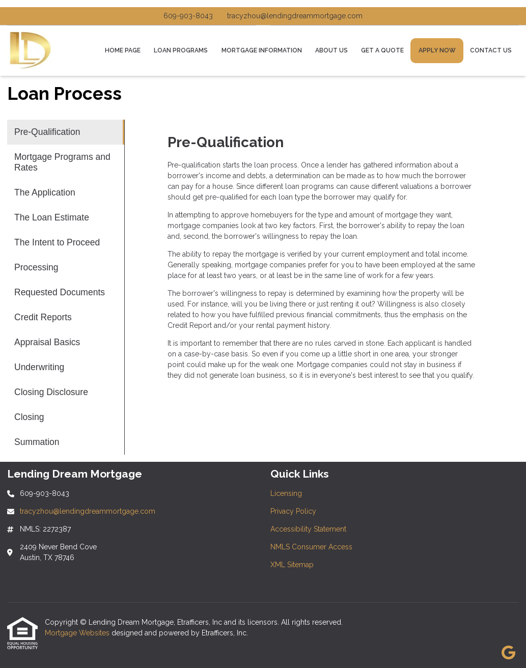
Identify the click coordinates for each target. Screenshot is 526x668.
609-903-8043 (188, 16)
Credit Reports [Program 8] (43, 317)
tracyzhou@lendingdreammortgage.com (295, 16)
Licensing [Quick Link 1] (286, 493)
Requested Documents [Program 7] (59, 292)
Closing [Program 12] (29, 417)
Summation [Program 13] (37, 442)
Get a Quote (382, 50)
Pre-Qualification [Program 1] (47, 132)
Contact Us (491, 50)
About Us (331, 50)
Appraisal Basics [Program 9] (47, 342)
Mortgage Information (262, 50)
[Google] (508, 653)
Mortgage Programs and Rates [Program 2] (62, 162)
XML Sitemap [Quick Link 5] (292, 565)
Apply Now (437, 50)
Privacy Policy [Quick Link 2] (293, 511)
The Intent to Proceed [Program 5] (57, 242)
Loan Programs (181, 50)
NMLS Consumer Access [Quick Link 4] (311, 547)
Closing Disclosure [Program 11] (51, 392)
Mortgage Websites (78, 633)
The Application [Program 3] (44, 192)
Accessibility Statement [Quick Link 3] (308, 529)
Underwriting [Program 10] (39, 367)
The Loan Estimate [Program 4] (51, 217)
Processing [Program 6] (36, 267)
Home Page (123, 50)
